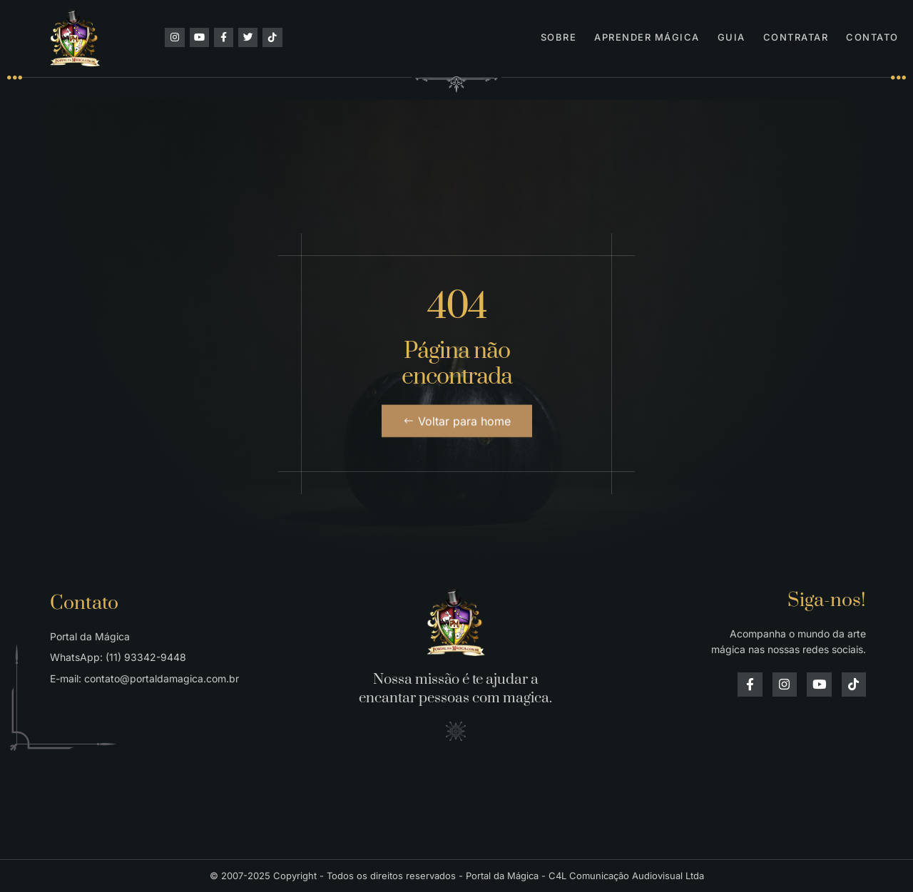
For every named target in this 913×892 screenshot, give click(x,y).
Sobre (559, 37)
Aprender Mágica (647, 37)
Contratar (796, 37)
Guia (731, 37)
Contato (872, 37)
